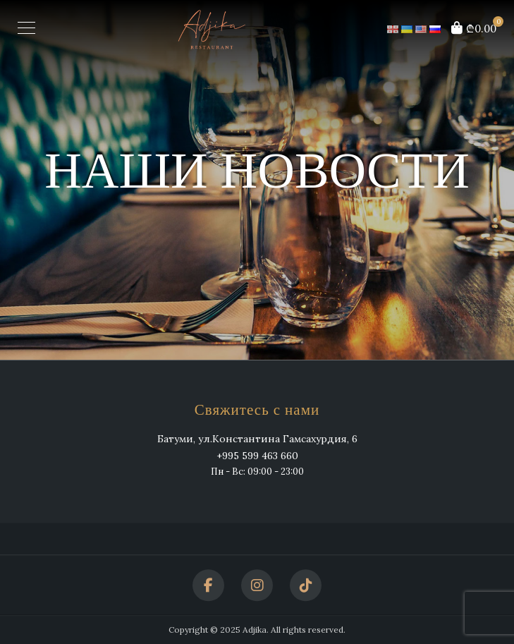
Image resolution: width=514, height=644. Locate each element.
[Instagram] (257, 585)
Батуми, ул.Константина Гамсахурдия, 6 (257, 438)
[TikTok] (306, 585)
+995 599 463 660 (257, 456)
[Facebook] (208, 585)
